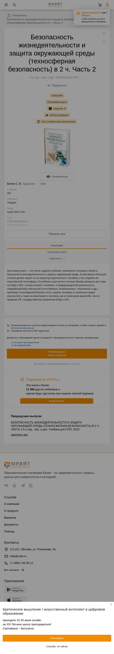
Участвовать (57, 638)
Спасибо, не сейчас (57, 646)
